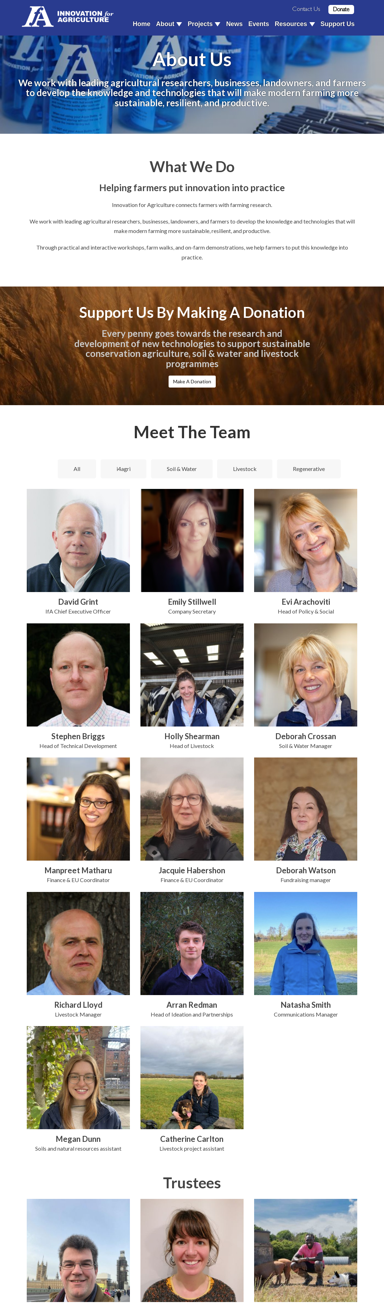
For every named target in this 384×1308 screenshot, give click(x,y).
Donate (341, 9)
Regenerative (309, 468)
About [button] (169, 23)
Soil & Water (182, 468)
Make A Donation (192, 381)
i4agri (124, 468)
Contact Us (306, 9)
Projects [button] (204, 23)
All (77, 468)
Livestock (245, 468)
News (234, 23)
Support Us (338, 23)
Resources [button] (295, 23)
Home (141, 23)
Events (258, 23)
